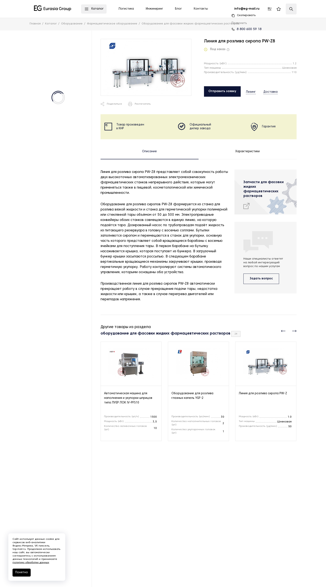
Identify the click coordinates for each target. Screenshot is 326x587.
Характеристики (247, 151)
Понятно (21, 572)
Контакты (201, 9)
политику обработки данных (31, 562)
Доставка (267, 91)
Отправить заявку (222, 91)
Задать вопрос (261, 278)
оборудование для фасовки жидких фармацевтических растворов (165, 333)
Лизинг (251, 91)
